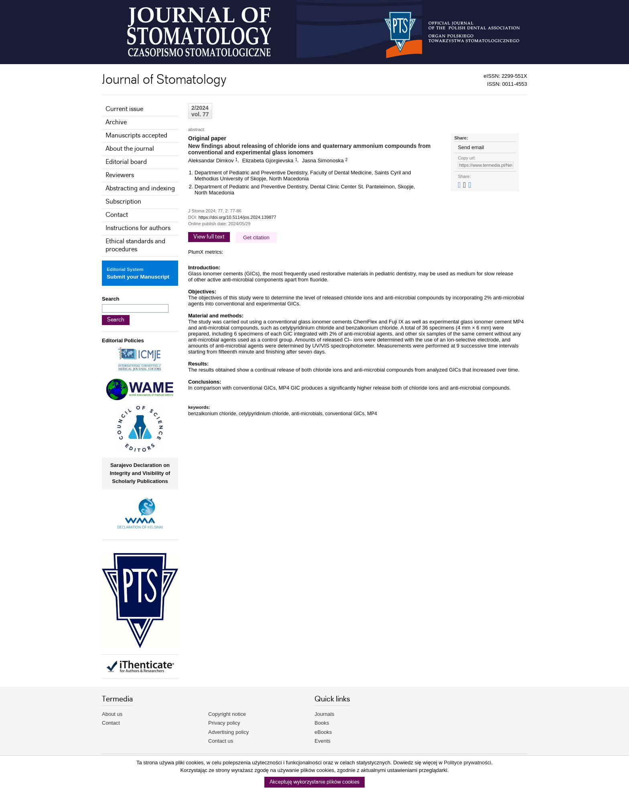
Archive (116, 122)
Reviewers (120, 175)
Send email (471, 147)
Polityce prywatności (467, 763)
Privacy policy (224, 723)
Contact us (220, 741)
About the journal (130, 148)
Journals (324, 714)
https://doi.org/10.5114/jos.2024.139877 (237, 217)
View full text (209, 237)
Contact (117, 215)
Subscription (123, 201)
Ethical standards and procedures (135, 245)
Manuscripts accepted (136, 135)
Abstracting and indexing (140, 188)
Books (321, 723)
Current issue (124, 109)
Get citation (256, 237)
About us (112, 714)
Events (322, 741)
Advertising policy (228, 732)
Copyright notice (227, 714)
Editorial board (126, 162)
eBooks (323, 732)
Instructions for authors (138, 228)
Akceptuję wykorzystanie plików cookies (314, 782)
